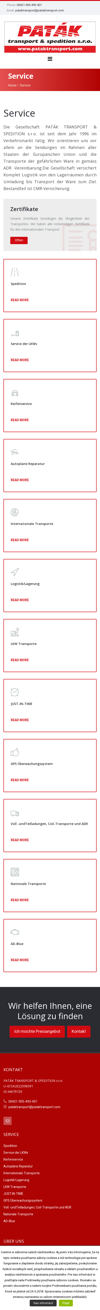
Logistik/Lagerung (16, 1180)
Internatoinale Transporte (21, 1173)
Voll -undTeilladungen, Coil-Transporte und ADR (37, 1207)
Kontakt (79, 1031)
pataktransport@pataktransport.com (39, 10)
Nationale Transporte (18, 1214)
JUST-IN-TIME (13, 1193)
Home (12, 85)
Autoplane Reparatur (18, 1166)
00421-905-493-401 (29, 5)
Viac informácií (43, 1303)
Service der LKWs (15, 1152)
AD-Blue (9, 1221)
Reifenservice (13, 1159)
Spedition (10, 1145)
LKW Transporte (14, 1187)
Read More (20, 300)
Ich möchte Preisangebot (37, 1031)
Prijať (66, 1303)
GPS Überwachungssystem (22, 1200)
